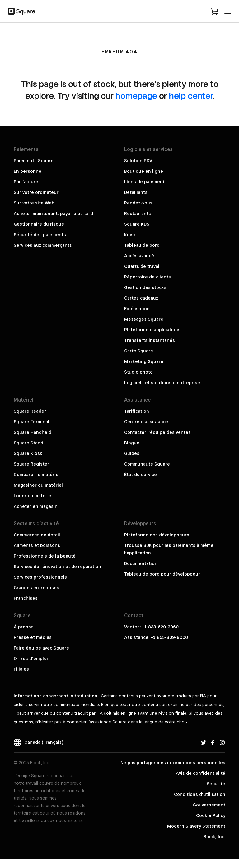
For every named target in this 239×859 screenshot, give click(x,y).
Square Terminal (31, 421)
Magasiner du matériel (38, 485)
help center (190, 95)
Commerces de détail (37, 534)
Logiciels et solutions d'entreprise (162, 382)
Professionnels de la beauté (45, 556)
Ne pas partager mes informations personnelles (172, 762)
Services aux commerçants (43, 245)
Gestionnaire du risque (39, 224)
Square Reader (30, 411)
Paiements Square (34, 160)
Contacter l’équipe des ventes (157, 432)
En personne (27, 171)
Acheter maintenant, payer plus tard (53, 213)
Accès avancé (139, 255)
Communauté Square (147, 464)
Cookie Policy (210, 815)
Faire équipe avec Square (41, 647)
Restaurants (137, 213)
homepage (136, 95)
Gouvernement (209, 804)
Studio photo (138, 372)
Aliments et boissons (37, 545)
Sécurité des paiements (40, 234)
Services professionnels (40, 577)
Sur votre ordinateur (36, 192)
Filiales (21, 669)
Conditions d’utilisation (199, 794)
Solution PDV (138, 160)
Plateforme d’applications (152, 329)
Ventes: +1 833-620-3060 (151, 626)
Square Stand (28, 442)
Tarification (136, 411)
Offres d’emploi (31, 658)
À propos (24, 626)
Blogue (131, 442)
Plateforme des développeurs (156, 534)
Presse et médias (33, 637)
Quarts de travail (142, 266)
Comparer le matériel (37, 474)
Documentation (140, 563)
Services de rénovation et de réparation (57, 566)
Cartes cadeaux (141, 298)
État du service (140, 474)
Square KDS (136, 224)
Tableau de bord (142, 245)
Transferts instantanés (149, 340)
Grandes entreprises (36, 587)
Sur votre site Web (34, 202)
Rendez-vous (138, 202)
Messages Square (143, 319)
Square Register (31, 464)
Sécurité (216, 783)
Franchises (26, 598)
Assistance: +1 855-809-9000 (156, 637)
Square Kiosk (28, 453)
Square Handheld (32, 432)
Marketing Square (143, 361)
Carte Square (138, 350)
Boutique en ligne (143, 171)
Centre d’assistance (146, 421)
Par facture (26, 181)
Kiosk (130, 234)
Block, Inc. (214, 836)
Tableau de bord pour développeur (162, 574)
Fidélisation (137, 308)
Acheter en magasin (36, 506)
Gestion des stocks (145, 287)
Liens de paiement (144, 181)
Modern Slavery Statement (196, 826)
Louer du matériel (33, 495)
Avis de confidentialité (200, 773)
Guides (131, 453)
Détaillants (136, 192)
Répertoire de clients (147, 276)
